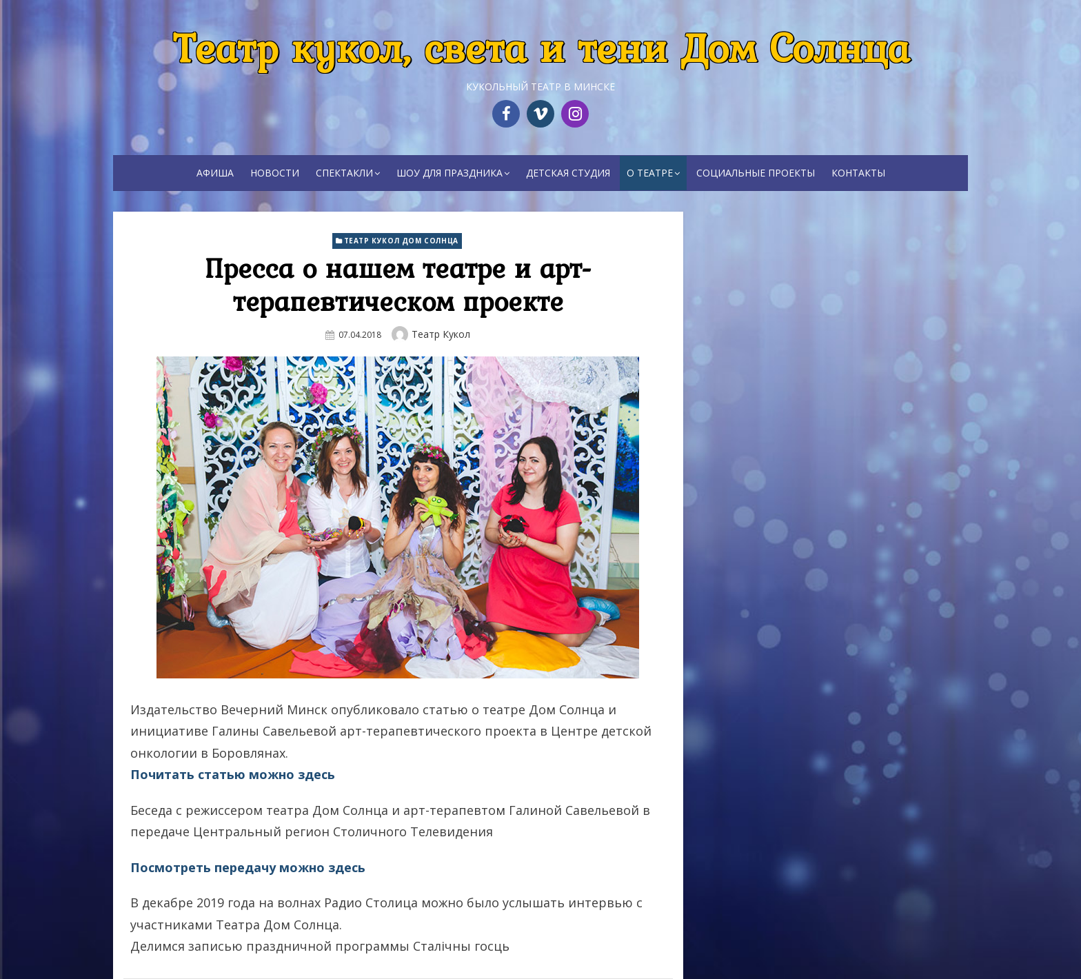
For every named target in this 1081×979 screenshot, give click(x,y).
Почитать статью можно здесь (232, 774)
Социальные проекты (755, 172)
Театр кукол (441, 334)
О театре (650, 172)
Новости (274, 172)
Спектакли (344, 172)
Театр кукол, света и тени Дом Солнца (540, 47)
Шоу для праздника (449, 172)
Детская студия (568, 172)
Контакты (858, 172)
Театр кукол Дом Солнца (401, 240)
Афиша (215, 172)
